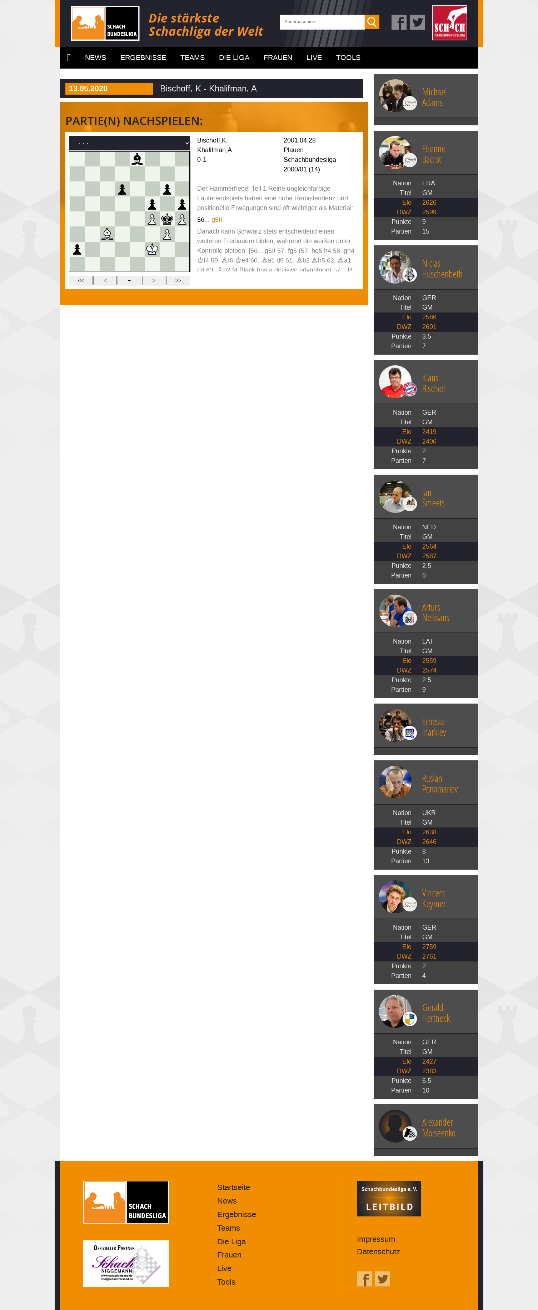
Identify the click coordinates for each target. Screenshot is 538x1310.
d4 (200, 270)
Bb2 (303, 260)
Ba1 (268, 260)
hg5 (317, 251)
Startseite (69, 58)
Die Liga (234, 58)
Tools (348, 58)
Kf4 (203, 260)
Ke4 (242, 260)
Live (314, 58)
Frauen (278, 58)
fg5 (292, 251)
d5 (280, 260)
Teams (192, 58)
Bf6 (227, 260)
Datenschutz (378, 1252)
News (95, 58)
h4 (327, 251)
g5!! (216, 220)
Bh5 (318, 260)
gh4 (349, 251)
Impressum (376, 1239)
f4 (235, 270)
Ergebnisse (143, 58)
